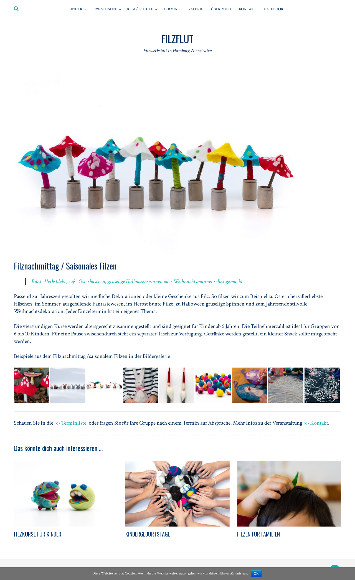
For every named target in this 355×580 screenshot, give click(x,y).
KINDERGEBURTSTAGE (147, 534)
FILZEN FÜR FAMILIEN (258, 534)
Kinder (75, 9)
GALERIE (195, 9)
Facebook (273, 9)
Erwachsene (104, 9)
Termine (171, 9)
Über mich (221, 9)
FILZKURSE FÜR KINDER (37, 534)
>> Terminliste (70, 423)
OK (256, 574)
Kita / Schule (140, 9)
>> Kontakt (315, 423)
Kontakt (247, 9)
